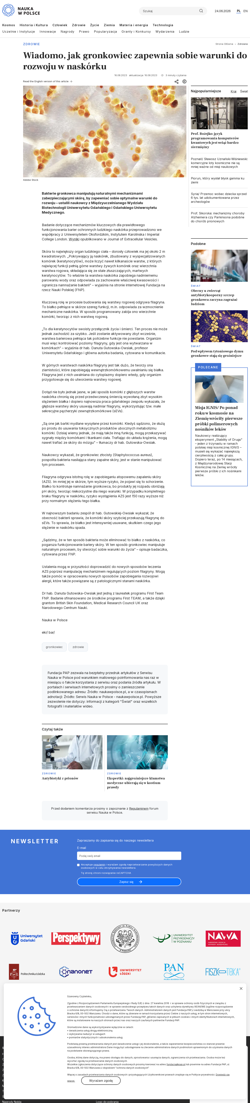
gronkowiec (54, 647)
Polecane (208, 367)
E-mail (81, 848)
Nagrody (67, 31)
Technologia (163, 25)
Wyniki (74, 239)
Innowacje (48, 31)
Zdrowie (79, 25)
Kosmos (8, 25)
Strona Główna (224, 43)
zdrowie (78, 647)
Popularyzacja (105, 31)
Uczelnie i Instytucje (18, 31)
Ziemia (109, 25)
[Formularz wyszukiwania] (173, 11)
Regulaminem (138, 808)
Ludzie (184, 31)
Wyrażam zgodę (101, 1080)
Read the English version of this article (46, 81)
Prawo (84, 31)
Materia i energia (134, 25)
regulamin (99, 864)
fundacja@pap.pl (175, 1064)
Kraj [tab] (233, 91)
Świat (196, 285)
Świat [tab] (244, 91)
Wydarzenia (164, 31)
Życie (94, 25)
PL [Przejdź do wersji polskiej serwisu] (239, 11)
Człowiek (59, 25)
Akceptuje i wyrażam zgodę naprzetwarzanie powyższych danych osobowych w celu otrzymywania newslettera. (126, 866)
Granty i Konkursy (136, 31)
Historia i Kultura (34, 25)
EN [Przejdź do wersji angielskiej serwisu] (245, 11)
